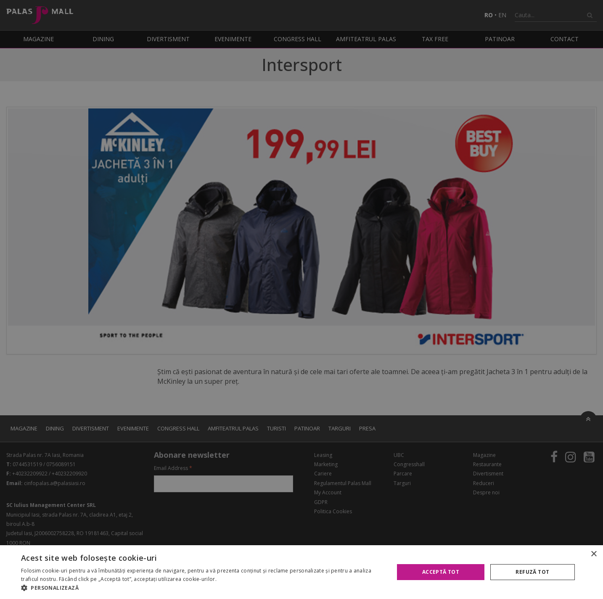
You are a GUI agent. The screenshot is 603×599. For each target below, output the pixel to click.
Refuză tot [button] (532, 571)
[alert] (301, 299)
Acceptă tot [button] (440, 571)
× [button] (593, 554)
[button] (202, 588)
